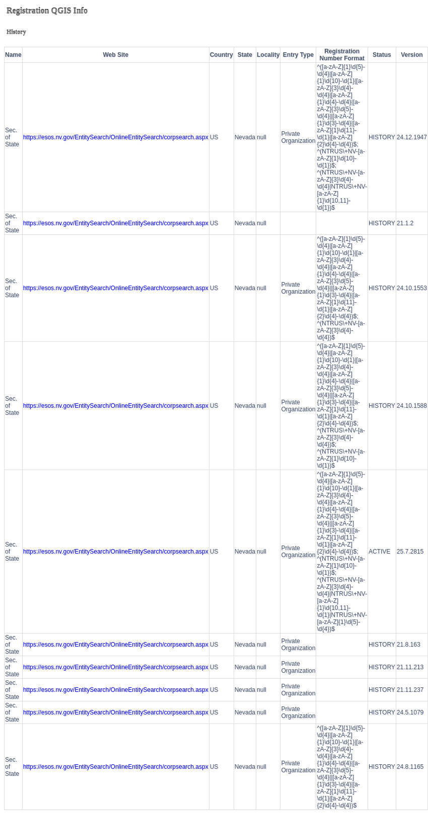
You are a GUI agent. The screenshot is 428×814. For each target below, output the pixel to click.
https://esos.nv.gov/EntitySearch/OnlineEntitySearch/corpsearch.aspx (115, 137)
